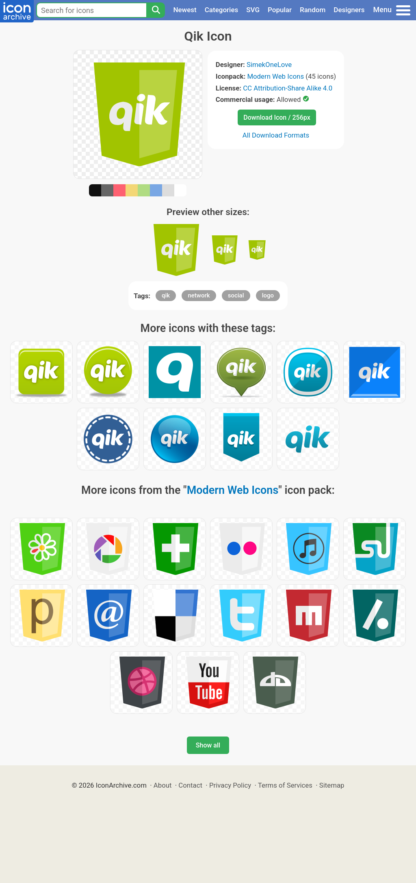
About (163, 785)
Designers (349, 10)
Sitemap (331, 785)
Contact (190, 785)
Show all (208, 745)
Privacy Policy (230, 785)
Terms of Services (285, 785)
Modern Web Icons (275, 76)
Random (312, 10)
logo (268, 295)
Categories (221, 10)
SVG (253, 10)
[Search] (155, 10)
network (199, 295)
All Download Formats (276, 135)
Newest (184, 10)
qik (166, 295)
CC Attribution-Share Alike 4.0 (287, 88)
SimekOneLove (269, 64)
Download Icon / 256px (276, 117)
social (236, 295)
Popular (280, 10)
